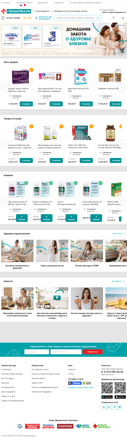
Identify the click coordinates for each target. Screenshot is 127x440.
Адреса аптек (43, 3)
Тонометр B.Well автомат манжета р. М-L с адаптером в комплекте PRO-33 (20, 146)
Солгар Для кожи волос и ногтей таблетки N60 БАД (109, 146)
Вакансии (5, 383)
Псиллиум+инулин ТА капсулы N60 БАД (92, 203)
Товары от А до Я (8, 396)
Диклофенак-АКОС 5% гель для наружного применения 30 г (50, 90)
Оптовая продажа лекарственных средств (85, 3)
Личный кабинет (38, 378)
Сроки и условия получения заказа (46, 374)
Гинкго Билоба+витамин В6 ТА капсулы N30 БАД (67, 203)
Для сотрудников (8, 392)
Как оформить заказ (24, 3)
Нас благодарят (7, 378)
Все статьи (118, 234)
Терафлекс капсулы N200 (109, 88)
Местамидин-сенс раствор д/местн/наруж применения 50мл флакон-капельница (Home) (50, 146)
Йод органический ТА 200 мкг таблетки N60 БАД (17, 203)
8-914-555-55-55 (113, 371)
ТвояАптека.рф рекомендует (43, 18)
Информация (59, 3)
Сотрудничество (8, 387)
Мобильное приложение (112, 379)
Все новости (118, 281)
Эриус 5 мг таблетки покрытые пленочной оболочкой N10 (77, 146)
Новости (71, 369)
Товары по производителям (12, 401)
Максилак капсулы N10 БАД (78, 89)
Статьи (71, 374)
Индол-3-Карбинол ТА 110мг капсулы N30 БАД (42, 203)
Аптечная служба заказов (11, 374)
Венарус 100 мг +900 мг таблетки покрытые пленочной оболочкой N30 (20, 90)
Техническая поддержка (41, 392)
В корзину (26, 104)
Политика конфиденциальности (45, 387)
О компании (5, 3)
